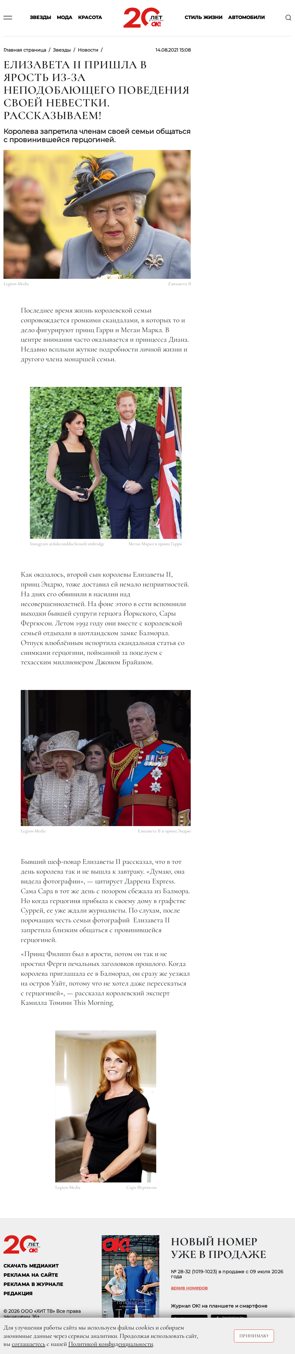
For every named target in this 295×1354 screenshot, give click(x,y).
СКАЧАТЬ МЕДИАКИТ (30, 1266)
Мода (64, 17)
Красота (90, 17)
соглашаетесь (28, 1344)
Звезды (40, 17)
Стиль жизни (203, 17)
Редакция (18, 1293)
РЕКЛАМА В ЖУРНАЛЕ (33, 1284)
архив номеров (189, 1288)
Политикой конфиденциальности (110, 1344)
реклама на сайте (30, 1275)
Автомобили (246, 17)
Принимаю (253, 1336)
